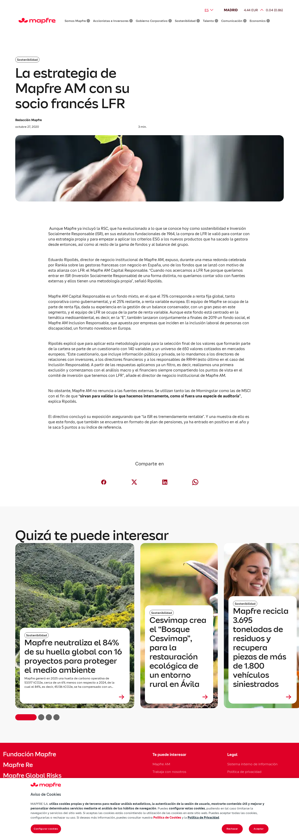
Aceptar (259, 828)
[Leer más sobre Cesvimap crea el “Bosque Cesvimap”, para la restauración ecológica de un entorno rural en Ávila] (179, 697)
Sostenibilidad (187, 21)
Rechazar (232, 828)
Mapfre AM (161, 764)
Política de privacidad (244, 771)
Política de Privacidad (203, 817)
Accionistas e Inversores (113, 21)
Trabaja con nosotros (169, 771)
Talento (210, 21)
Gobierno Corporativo (154, 21)
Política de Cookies (167, 817)
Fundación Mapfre (29, 754)
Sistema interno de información (252, 764)
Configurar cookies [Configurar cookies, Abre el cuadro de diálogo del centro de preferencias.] (46, 828)
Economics (260, 21)
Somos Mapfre (77, 21)
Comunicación (234, 21)
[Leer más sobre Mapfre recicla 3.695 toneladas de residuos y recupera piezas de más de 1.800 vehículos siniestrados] (262, 697)
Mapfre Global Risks (32, 775)
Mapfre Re (18, 765)
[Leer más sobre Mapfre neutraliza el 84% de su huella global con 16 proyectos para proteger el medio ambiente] (74, 697)
